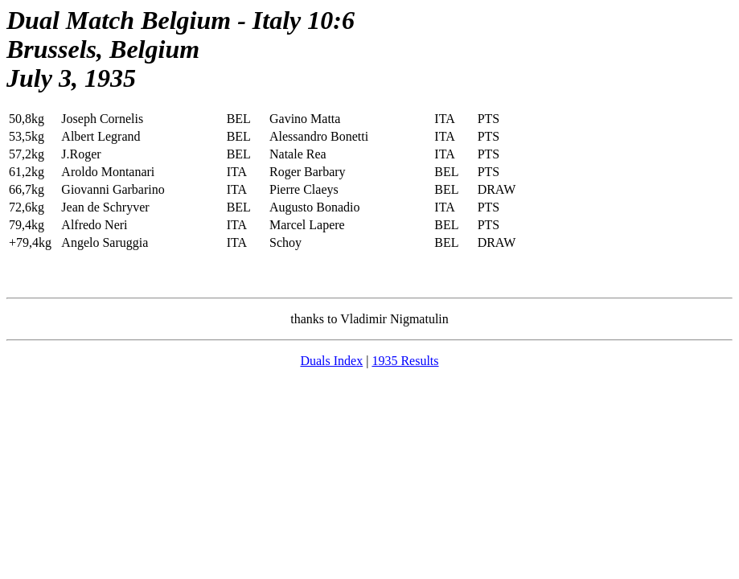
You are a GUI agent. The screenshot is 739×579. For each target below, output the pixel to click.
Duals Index (331, 361)
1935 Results (405, 361)
